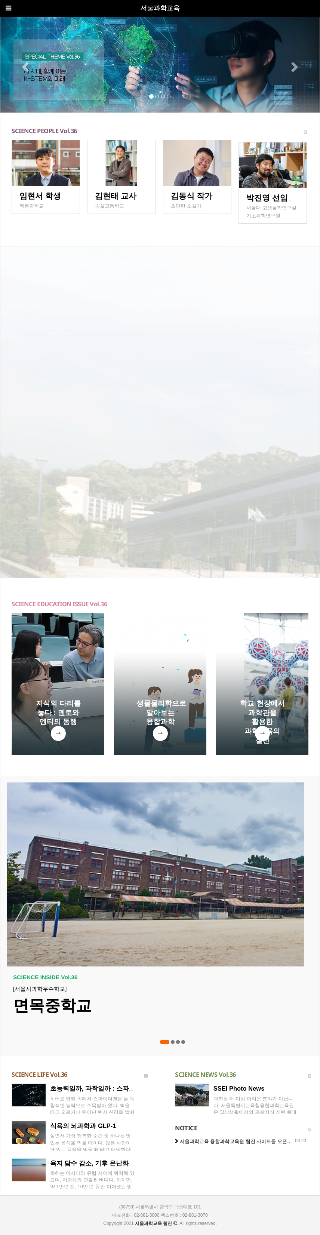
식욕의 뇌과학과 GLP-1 (83, 1125)
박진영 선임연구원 (278, 197)
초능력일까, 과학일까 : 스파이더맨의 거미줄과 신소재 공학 (133, 1088)
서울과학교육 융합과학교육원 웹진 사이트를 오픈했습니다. (241, 1141)
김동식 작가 (191, 195)
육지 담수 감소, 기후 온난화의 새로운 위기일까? (118, 1163)
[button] (24, 65)
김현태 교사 (115, 195)
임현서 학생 (40, 195)
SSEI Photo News (239, 1088)
